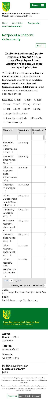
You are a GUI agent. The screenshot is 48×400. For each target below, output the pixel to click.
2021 (7, 109)
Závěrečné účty (13, 122)
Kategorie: (7, 99)
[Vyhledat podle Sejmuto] (38, 137)
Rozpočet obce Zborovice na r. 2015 (10, 147)
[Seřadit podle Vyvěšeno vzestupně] (19, 132)
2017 (7, 104)
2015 (29, 99)
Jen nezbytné (24, 396)
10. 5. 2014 (23, 209)
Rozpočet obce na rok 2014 (9, 237)
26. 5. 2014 (23, 195)
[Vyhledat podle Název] (10, 137)
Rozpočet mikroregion (9, 187)
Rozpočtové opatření (16, 113)
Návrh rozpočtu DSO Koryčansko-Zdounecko (9, 267)
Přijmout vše (12, 396)
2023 (27, 109)
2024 (37, 109)
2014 (19, 99)
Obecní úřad (17, 23)
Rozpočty (37, 118)
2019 (28, 104)
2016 (39, 99)
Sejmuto (37, 130)
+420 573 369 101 (10, 349)
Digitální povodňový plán (15, 366)
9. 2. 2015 (22, 167)
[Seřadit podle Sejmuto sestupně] (33, 133)
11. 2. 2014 (23, 245)
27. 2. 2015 (23, 142)
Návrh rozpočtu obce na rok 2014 (9, 250)
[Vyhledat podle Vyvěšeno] (24, 137)
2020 (38, 104)
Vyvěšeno (24, 130)
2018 (17, 104)
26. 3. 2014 (23, 220)
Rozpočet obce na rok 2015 (9, 159)
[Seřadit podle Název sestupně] (13, 129)
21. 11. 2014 (23, 184)
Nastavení (36, 396)
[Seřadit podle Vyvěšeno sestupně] (19, 133)
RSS (40, 46)
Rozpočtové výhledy (16, 118)
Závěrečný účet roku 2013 (8, 212)
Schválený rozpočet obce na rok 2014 (9, 225)
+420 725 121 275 (10, 358)
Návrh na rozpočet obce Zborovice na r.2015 (10, 174)
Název (7, 130)
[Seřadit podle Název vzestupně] (13, 128)
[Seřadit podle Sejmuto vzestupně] (33, 132)
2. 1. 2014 (22, 259)
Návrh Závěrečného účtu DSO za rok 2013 (10, 200)
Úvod (4, 23)
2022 (17, 109)
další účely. (24, 382)
